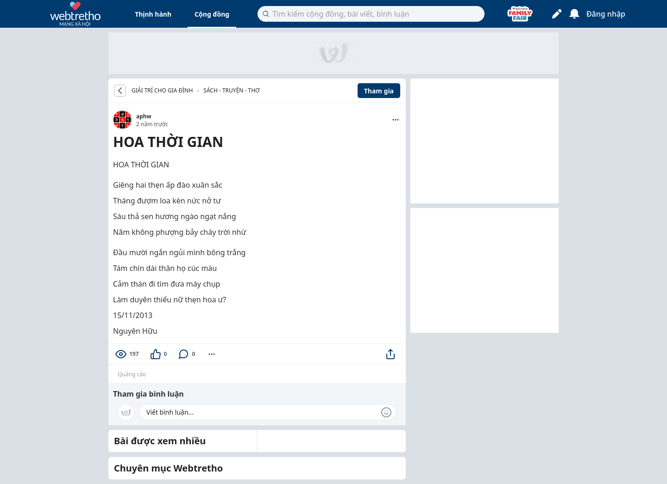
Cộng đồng (212, 14)
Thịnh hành (153, 14)
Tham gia (379, 90)
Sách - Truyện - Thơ (231, 90)
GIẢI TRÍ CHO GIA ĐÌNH (162, 90)
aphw (143, 116)
